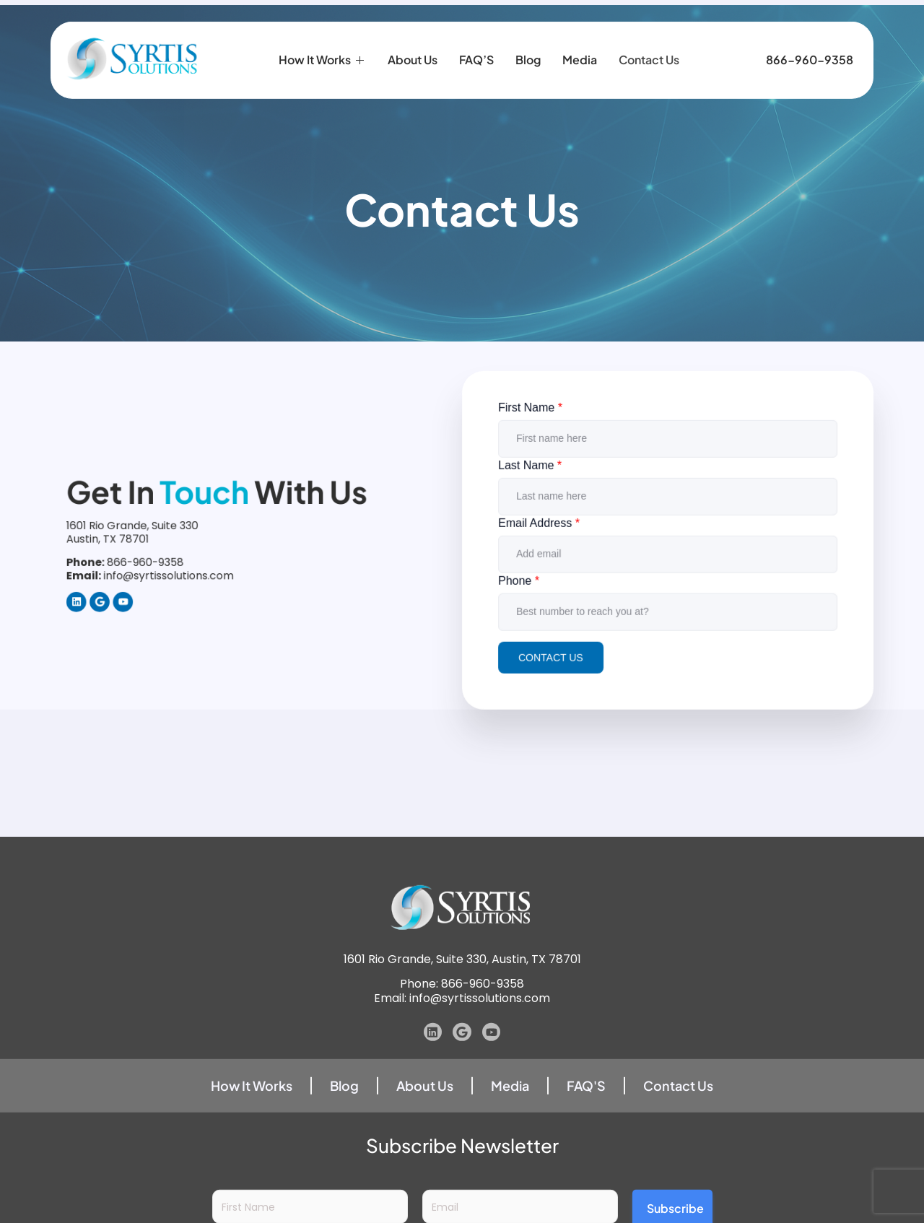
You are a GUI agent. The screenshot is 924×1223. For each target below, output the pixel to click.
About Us (412, 56)
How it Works (322, 56)
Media (579, 56)
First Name (534, 425)
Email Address (543, 538)
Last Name (534, 482)
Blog (528, 56)
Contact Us (649, 56)
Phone (523, 594)
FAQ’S (476, 56)
